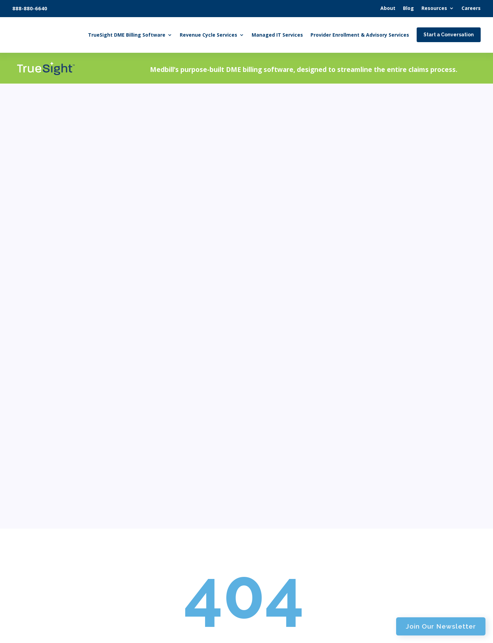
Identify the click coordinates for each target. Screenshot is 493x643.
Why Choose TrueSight (395, 540)
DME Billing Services (184, 481)
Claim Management (183, 530)
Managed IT (275, 452)
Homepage (243, 277)
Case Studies (278, 542)
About (266, 491)
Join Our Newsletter (391, 67)
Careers (268, 591)
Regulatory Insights (287, 575)
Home (162, 452)
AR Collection (174, 546)
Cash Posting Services (185, 562)
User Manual (382, 524)
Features (377, 476)
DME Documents (283, 558)
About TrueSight (387, 459)
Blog (264, 506)
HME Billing (173, 497)
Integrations (381, 508)
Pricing (374, 492)
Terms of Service (236, 635)
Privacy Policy (281, 635)
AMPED (344, 635)
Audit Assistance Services (191, 594)
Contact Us (273, 606)
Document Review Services (192, 513)
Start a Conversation (85, 545)
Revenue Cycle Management (194, 578)
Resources (272, 524)
